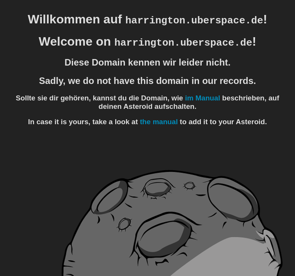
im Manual (202, 98)
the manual (159, 122)
